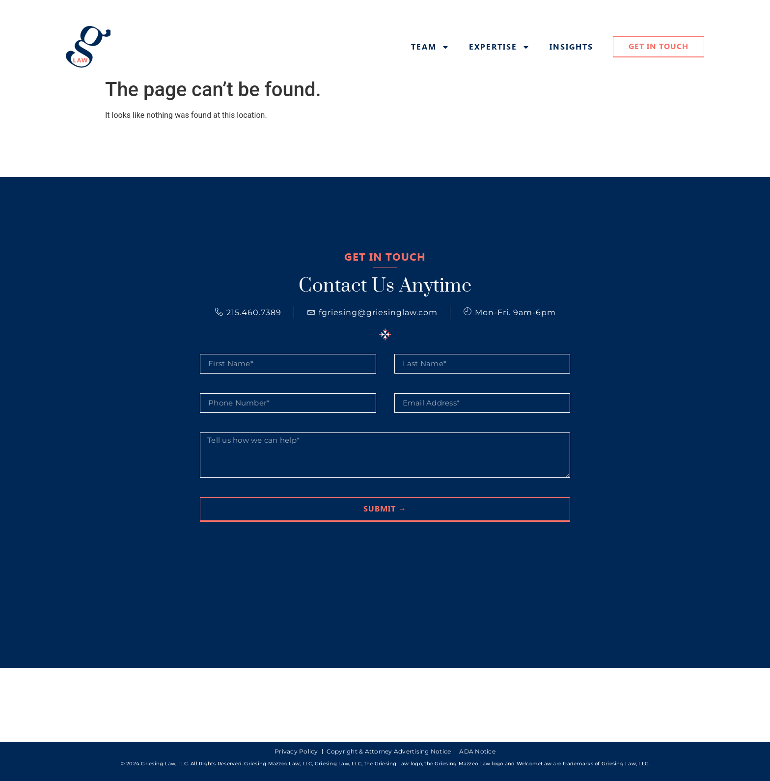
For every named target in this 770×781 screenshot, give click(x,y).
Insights (571, 47)
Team (430, 47)
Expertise (499, 47)
